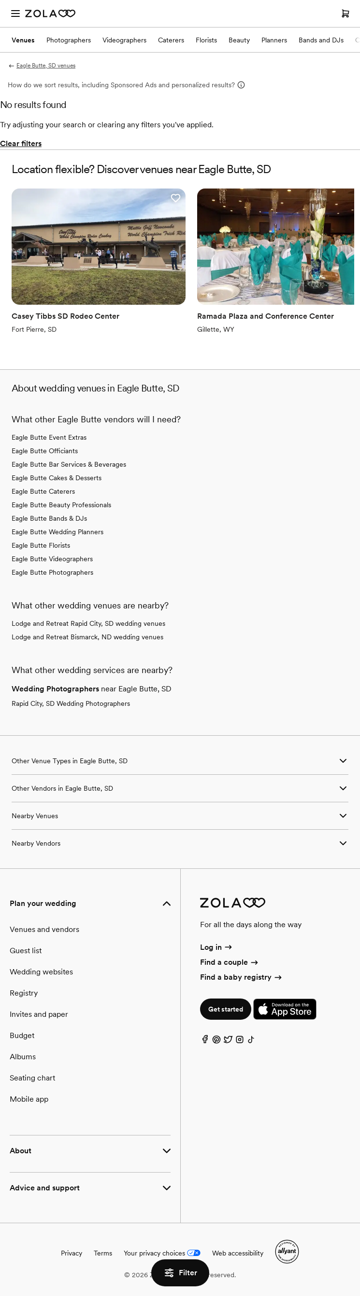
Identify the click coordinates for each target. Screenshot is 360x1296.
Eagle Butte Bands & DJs (49, 518)
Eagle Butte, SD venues (41, 65)
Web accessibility (237, 1253)
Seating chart (32, 1077)
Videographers (124, 40)
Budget (22, 1035)
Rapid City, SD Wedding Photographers (71, 703)
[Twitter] (228, 1041)
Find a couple (229, 962)
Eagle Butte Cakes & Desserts (56, 478)
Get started (225, 1009)
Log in (216, 947)
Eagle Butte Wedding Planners (57, 532)
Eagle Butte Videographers (52, 559)
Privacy (71, 1253)
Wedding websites (41, 971)
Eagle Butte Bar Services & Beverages (69, 464)
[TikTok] (251, 1041)
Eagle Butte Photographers (52, 572)
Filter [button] (180, 1273)
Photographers (68, 40)
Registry (24, 993)
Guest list (26, 950)
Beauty (239, 40)
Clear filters (21, 143)
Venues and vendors (44, 929)
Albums (23, 1056)
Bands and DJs (321, 40)
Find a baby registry (241, 977)
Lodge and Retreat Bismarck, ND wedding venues (87, 637)
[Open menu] (15, 13)
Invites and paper (39, 1014)
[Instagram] (240, 1041)
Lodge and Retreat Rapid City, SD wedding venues (88, 623)
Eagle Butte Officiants (45, 451)
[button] (175, 198)
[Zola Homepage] (50, 13)
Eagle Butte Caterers (43, 491)
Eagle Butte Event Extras (49, 437)
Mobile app (29, 1099)
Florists (206, 40)
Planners (274, 40)
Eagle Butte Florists (41, 545)
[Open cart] (345, 13)
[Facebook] (205, 1041)
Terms (103, 1253)
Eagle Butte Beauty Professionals (61, 505)
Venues (23, 40)
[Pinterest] (216, 1041)
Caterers (171, 40)
